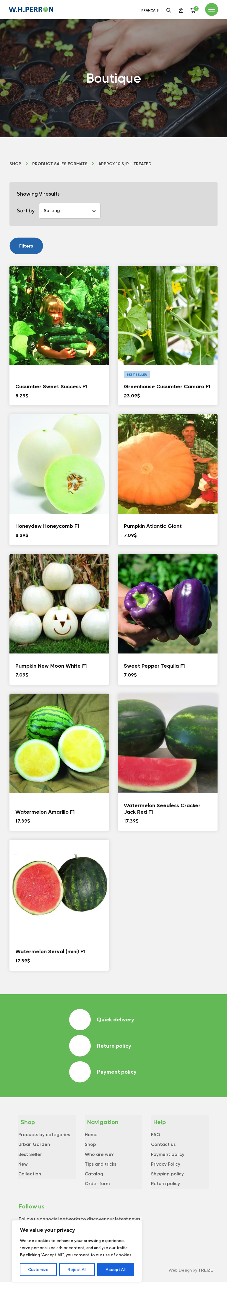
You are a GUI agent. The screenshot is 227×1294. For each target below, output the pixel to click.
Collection (29, 1184)
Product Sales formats (59, 164)
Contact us (163, 1151)
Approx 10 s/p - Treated (124, 164)
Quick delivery (103, 1020)
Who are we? (99, 1162)
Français (150, 10)
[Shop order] (69, 211)
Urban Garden (34, 1151)
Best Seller (30, 1162)
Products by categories (44, 1141)
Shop (15, 164)
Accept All (116, 1269)
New (23, 1173)
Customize (38, 1269)
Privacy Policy (165, 1173)
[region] (77, 1251)
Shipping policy (167, 1184)
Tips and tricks (100, 1173)
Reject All (76, 1269)
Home (91, 1141)
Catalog (94, 1184)
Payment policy (104, 1076)
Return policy (101, 1048)
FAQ (155, 1141)
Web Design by (190, 1282)
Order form (97, 1194)
